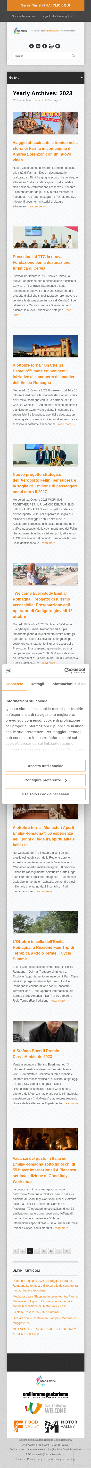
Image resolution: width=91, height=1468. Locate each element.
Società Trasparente (24, 16)
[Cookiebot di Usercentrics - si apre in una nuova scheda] (64, 671)
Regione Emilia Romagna (58, 1440)
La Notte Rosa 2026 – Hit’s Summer (36, 1312)
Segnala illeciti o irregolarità (57, 16)
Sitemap (70, 1459)
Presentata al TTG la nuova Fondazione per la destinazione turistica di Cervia (41, 262)
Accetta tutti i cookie (45, 766)
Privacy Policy (34, 1459)
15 (67, 1251)
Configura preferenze (46, 780)
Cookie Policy (54, 1459)
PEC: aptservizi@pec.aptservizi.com (45, 1454)
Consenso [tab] (14, 684)
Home (37, 100)
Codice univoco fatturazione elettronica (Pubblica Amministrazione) (45, 1449)
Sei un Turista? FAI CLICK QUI (45, 5)
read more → (37, 206)
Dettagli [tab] (37, 684)
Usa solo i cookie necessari (45, 794)
